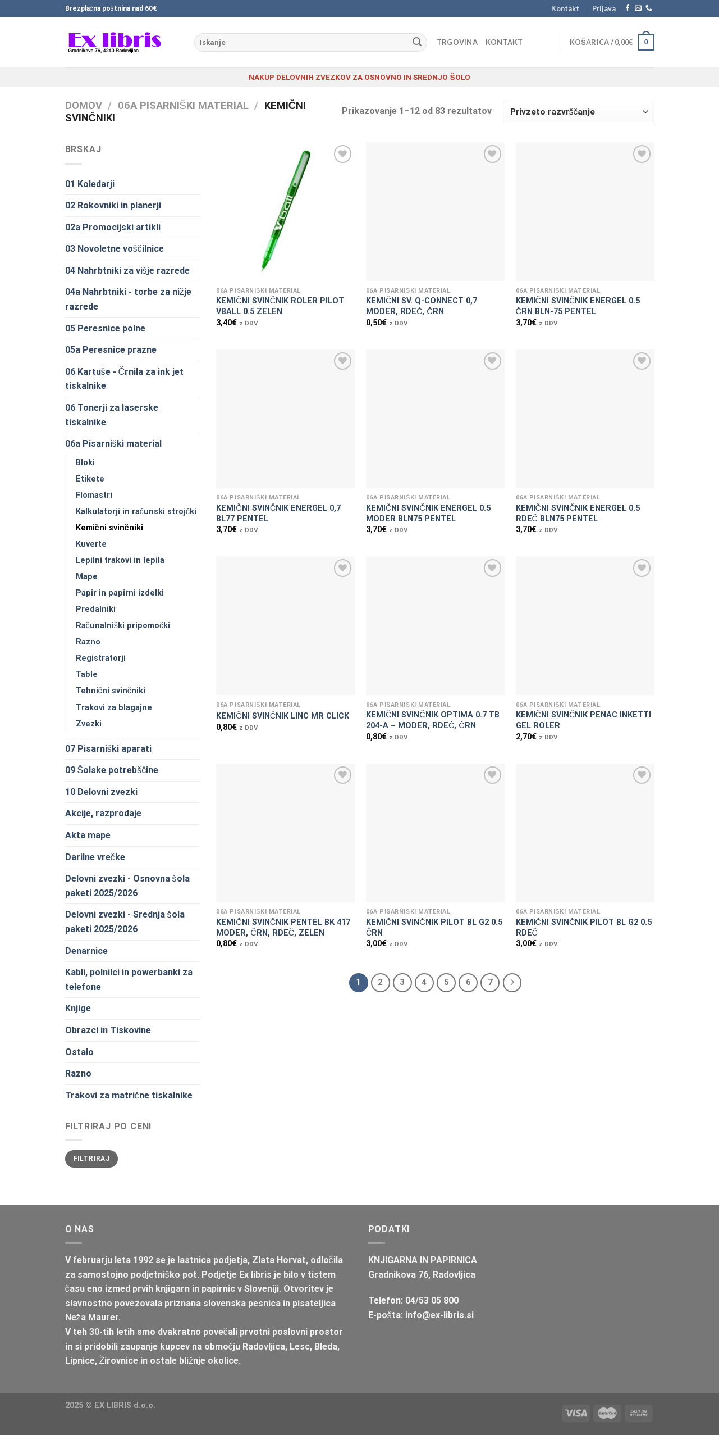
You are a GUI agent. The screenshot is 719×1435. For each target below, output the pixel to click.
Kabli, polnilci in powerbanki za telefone (129, 979)
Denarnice (86, 951)
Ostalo (79, 1052)
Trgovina (457, 42)
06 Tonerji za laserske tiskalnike (111, 415)
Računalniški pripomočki (123, 625)
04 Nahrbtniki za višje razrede (127, 270)
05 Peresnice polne (105, 328)
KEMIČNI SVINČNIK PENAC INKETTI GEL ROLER (584, 720)
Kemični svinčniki (109, 528)
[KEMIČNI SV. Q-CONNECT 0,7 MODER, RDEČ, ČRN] (435, 211)
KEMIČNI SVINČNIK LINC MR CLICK (282, 716)
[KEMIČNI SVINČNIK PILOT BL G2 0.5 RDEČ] (585, 833)
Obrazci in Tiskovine (108, 1030)
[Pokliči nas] (648, 8)
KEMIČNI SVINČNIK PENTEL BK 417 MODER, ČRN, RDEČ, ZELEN (283, 928)
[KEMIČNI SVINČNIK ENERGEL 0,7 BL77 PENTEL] (285, 418)
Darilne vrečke (95, 857)
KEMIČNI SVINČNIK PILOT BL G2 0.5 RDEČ (584, 928)
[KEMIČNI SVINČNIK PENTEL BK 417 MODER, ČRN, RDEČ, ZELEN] (285, 833)
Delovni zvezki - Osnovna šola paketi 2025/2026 (127, 885)
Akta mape (88, 835)
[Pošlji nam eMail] (638, 8)
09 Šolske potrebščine (112, 770)
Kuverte (91, 544)
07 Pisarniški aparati (108, 748)
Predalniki (96, 609)
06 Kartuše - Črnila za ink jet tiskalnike (124, 379)
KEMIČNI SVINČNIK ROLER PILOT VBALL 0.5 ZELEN (280, 306)
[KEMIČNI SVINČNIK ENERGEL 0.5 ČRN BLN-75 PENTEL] (585, 211)
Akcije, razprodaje (103, 813)
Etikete (90, 479)
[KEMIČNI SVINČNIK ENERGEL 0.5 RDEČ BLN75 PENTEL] (585, 418)
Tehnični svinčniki (110, 691)
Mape (87, 577)
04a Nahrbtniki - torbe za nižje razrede (128, 299)
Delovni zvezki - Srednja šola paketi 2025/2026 (125, 921)
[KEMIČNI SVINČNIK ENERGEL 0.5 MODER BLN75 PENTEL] (435, 418)
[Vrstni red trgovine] (578, 111)
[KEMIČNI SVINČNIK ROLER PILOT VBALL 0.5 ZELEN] (285, 211)
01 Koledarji (90, 184)
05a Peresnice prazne (111, 349)
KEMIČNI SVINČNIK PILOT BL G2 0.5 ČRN (434, 928)
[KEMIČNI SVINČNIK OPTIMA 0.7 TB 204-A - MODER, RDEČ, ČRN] (435, 625)
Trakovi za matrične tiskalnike (129, 1095)
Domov (83, 105)
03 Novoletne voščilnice (114, 248)
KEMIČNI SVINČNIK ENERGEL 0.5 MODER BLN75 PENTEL (428, 513)
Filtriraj (91, 1158)
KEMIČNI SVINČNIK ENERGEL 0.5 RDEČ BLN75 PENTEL (578, 513)
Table (87, 674)
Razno (88, 642)
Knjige (78, 1008)
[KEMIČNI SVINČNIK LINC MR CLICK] (285, 625)
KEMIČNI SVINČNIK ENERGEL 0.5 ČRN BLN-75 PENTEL (578, 306)
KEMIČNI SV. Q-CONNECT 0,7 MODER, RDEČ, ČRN (421, 306)
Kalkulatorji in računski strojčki (136, 511)
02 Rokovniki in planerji (113, 205)
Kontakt (565, 8)
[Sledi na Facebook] (627, 8)
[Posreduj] (417, 42)
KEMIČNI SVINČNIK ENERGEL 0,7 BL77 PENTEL (278, 513)
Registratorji (101, 658)
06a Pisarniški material (183, 105)
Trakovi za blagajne (114, 707)
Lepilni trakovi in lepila (120, 560)
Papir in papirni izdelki (120, 593)
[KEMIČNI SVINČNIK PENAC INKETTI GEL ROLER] (585, 625)
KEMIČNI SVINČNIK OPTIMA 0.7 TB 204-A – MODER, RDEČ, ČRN (433, 720)
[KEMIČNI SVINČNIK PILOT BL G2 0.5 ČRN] (435, 833)
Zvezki (89, 724)
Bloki (85, 462)
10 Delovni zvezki (101, 792)
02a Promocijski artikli (113, 227)
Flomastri (94, 495)
